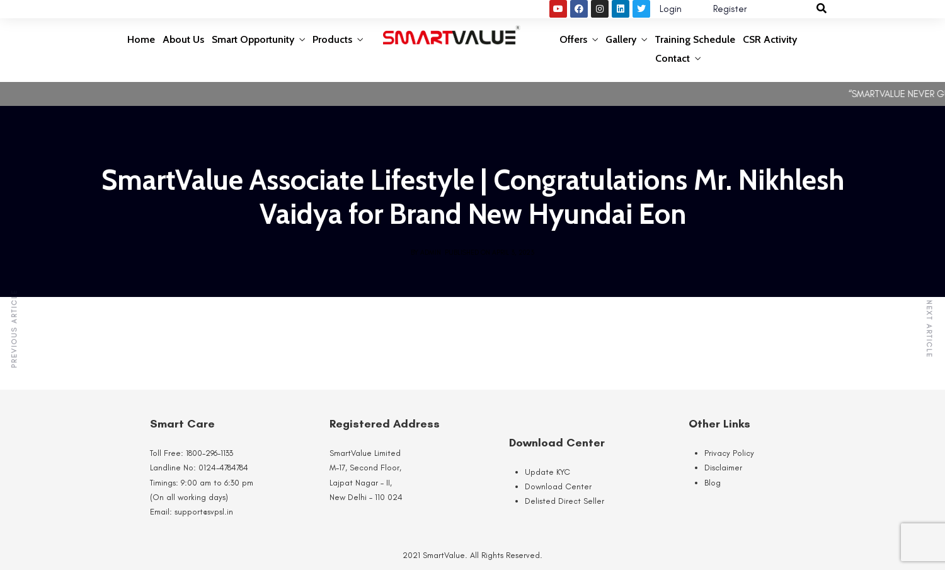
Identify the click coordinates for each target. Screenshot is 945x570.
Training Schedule (695, 39)
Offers (573, 39)
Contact (672, 58)
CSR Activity (770, 39)
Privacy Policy (729, 453)
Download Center (558, 486)
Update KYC (547, 472)
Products (332, 39)
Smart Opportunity (253, 39)
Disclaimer (723, 467)
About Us (183, 39)
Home (141, 39)
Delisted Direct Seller (564, 501)
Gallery (620, 39)
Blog (712, 482)
